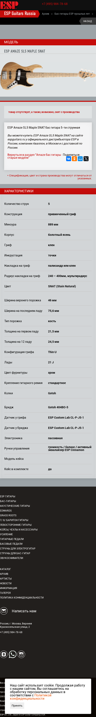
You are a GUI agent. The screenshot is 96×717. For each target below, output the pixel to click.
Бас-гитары (8, 501)
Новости (5, 583)
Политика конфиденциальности (22, 597)
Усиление (6, 534)
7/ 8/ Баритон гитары (14, 520)
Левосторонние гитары (16, 524)
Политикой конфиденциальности (30, 697)
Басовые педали (11, 543)
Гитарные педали (12, 539)
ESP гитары (7, 496)
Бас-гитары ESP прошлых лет (72, 13)
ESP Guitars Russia (20, 14)
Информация (8, 588)
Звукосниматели (11, 558)
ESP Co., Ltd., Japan (9, 714)
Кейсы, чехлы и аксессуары (19, 529)
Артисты (6, 578)
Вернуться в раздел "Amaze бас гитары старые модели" (34, 156)
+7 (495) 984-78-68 (55, 4)
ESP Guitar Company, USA (33, 714)
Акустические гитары (15, 506)
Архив (45, 13)
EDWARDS (6, 510)
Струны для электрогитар (17, 548)
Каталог (5, 569)
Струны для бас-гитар (15, 553)
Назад (87, 21)
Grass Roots (8, 515)
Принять (17, 705)
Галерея (5, 592)
